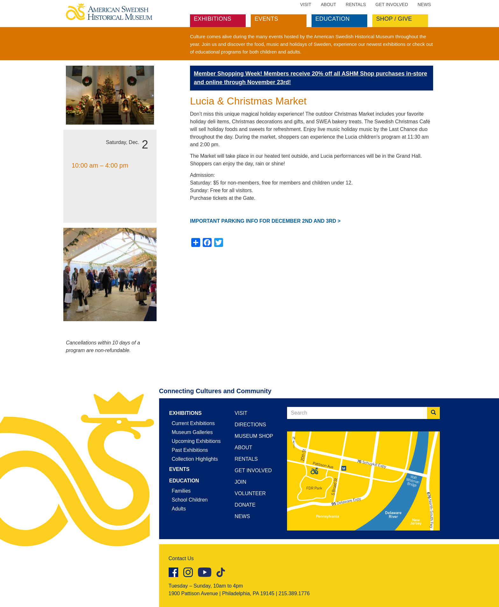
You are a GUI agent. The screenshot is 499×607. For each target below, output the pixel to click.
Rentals (356, 4)
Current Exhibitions (193, 423)
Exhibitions (212, 19)
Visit (305, 4)
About (328, 4)
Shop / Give (394, 19)
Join (240, 482)
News (424, 4)
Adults (179, 508)
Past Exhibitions (190, 450)
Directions (250, 424)
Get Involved (392, 4)
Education (332, 19)
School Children (190, 499)
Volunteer (250, 493)
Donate (245, 505)
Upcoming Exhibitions (196, 441)
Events (266, 19)
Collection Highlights (195, 459)
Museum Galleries (192, 432)
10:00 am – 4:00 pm (100, 165)
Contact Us (181, 558)
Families (181, 491)
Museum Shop (254, 436)
